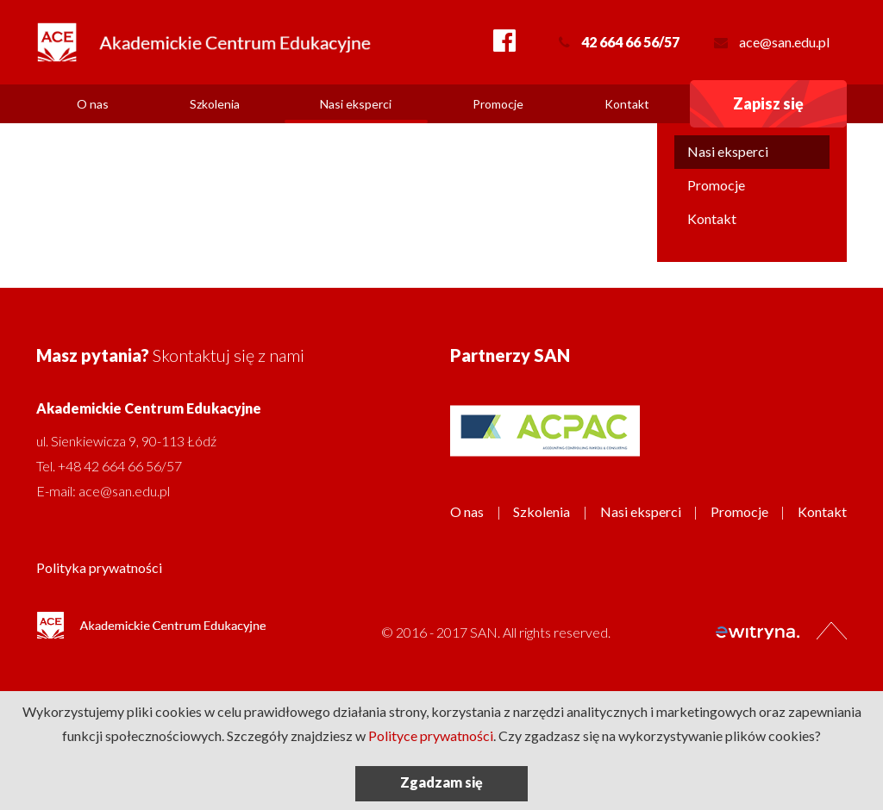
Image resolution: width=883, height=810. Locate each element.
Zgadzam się (441, 782)
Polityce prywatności (430, 735)
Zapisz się (768, 103)
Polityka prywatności (99, 567)
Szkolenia (215, 104)
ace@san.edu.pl (784, 42)
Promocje (498, 104)
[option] (545, 430)
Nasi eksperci (355, 104)
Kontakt (626, 104)
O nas (93, 104)
